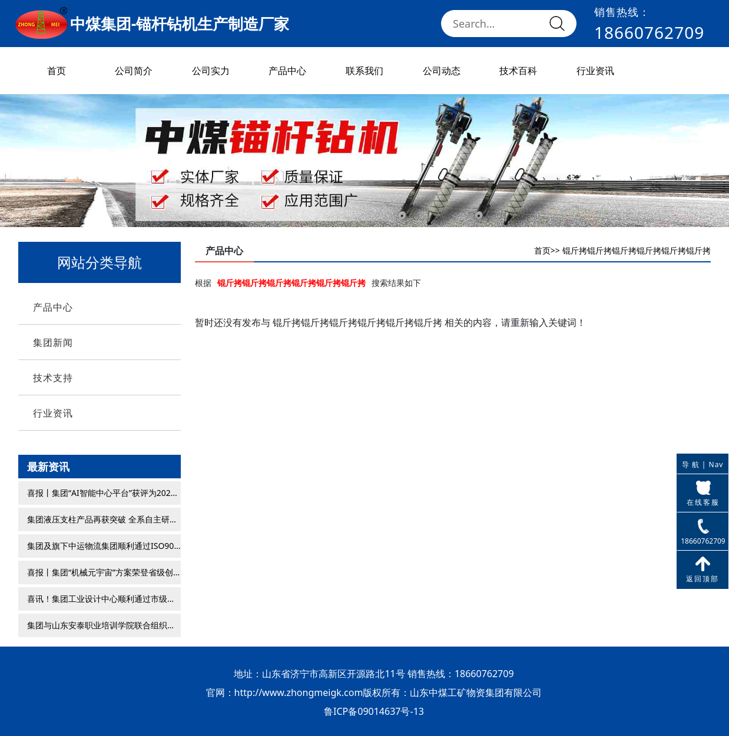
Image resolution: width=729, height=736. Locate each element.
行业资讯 (595, 70)
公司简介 (134, 70)
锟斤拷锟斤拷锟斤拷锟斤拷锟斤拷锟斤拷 (636, 250)
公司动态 (441, 70)
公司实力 (211, 70)
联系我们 (364, 70)
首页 (56, 70)
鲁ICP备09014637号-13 (374, 711)
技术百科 (518, 70)
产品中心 (287, 70)
